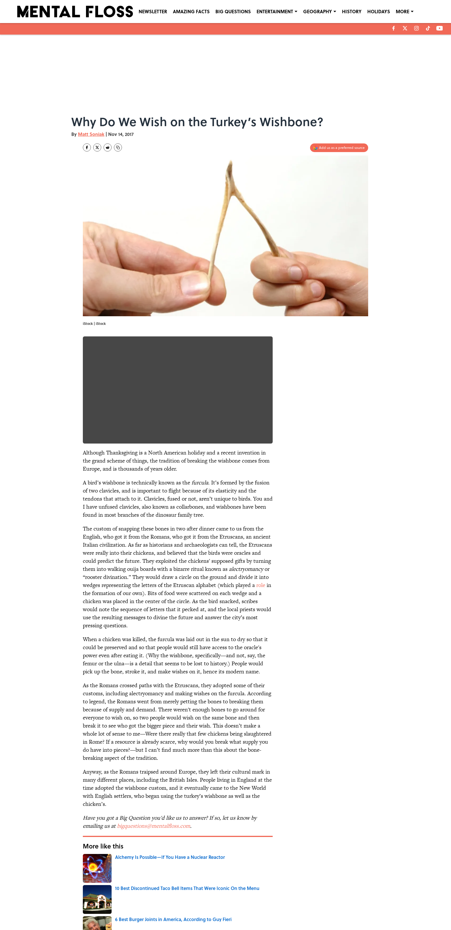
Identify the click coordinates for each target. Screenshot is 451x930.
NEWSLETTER (153, 11)
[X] (405, 28)
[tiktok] (428, 28)
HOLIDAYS (378, 11)
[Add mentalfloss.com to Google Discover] (339, 147)
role (260, 585)
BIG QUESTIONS (233, 11)
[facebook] (393, 28)
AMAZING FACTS (191, 11)
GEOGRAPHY (317, 11)
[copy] (118, 147)
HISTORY (352, 11)
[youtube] (439, 28)
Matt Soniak (91, 134)
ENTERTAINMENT (275, 11)
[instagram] (416, 28)
